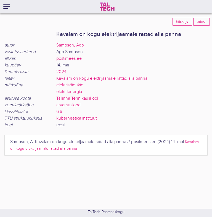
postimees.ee (69, 58)
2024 (61, 71)
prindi (201, 21)
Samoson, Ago (70, 45)
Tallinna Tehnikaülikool (77, 98)
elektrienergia (69, 91)
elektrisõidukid (69, 85)
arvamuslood (68, 105)
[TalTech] (107, 6)
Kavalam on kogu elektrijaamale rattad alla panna (101, 78)
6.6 (59, 111)
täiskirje (182, 21)
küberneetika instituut (76, 118)
